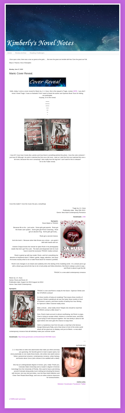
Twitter (83, 384)
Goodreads (68, 384)
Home (9, 53)
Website (60, 384)
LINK (84, 217)
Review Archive (20, 53)
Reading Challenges (37, 53)
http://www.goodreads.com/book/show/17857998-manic (37, 337)
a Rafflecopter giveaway (17, 399)
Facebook (76, 384)
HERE (75, 91)
